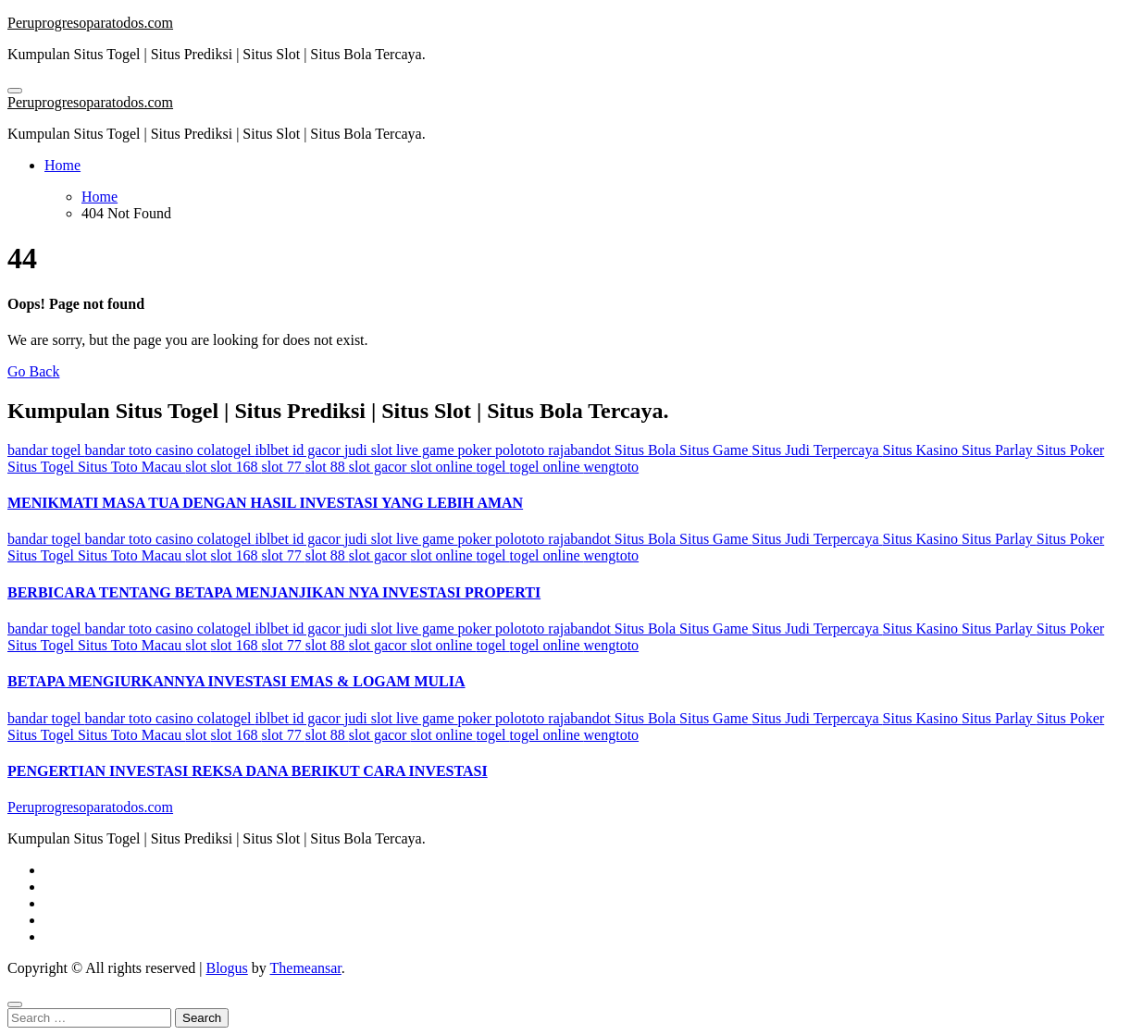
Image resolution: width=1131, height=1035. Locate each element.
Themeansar (306, 968)
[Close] (14, 1004)
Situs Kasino (922, 450)
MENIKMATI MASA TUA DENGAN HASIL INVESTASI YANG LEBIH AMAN (265, 503)
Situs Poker (1070, 450)
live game (427, 450)
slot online (443, 466)
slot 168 (235, 466)
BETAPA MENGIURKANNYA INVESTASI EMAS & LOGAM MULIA (236, 681)
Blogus (226, 968)
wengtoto (612, 466)
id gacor (318, 450)
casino (176, 450)
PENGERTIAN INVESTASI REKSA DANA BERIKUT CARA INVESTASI (247, 771)
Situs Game (715, 450)
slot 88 (327, 466)
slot (197, 466)
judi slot (370, 450)
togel (493, 466)
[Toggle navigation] (14, 90)
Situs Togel (42, 466)
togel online (547, 466)
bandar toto (120, 450)
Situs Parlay (999, 450)
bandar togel (46, 450)
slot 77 (283, 466)
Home (62, 165)
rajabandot (581, 450)
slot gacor (380, 466)
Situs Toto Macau (131, 466)
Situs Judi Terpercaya (817, 450)
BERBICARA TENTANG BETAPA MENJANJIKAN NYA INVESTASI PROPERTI (274, 592)
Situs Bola (647, 450)
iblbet (273, 450)
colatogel (226, 450)
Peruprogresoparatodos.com (90, 23)
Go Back (33, 371)
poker (476, 450)
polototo (521, 450)
